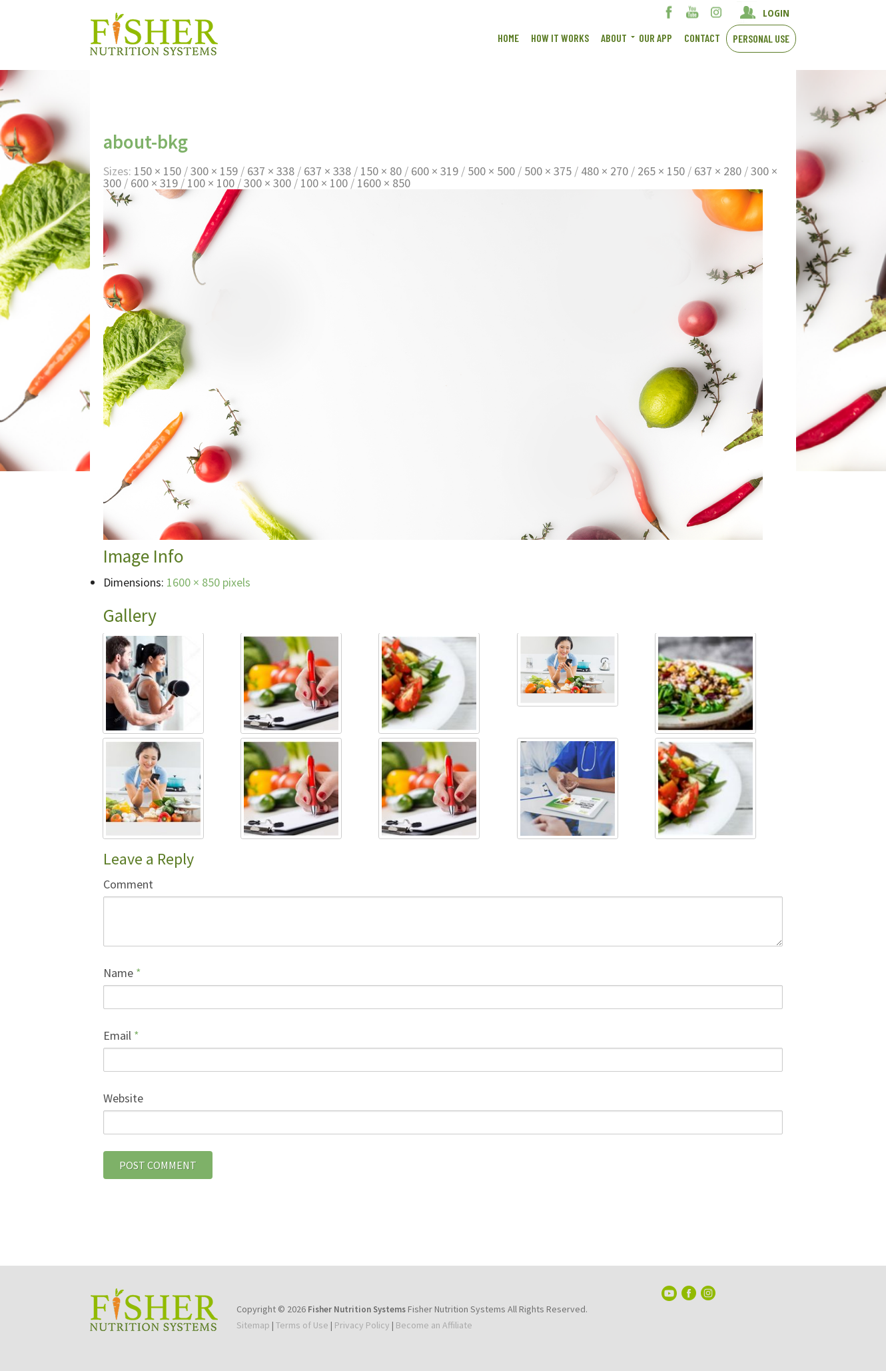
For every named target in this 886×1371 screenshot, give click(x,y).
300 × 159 (214, 171)
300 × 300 (267, 183)
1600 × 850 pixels (208, 582)
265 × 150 (661, 171)
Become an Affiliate (434, 1325)
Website (123, 1098)
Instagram (715, 12)
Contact (702, 37)
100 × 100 (210, 183)
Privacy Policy (362, 1325)
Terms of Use (302, 1325)
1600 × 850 (383, 183)
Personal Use (761, 38)
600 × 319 (434, 171)
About (614, 37)
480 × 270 (604, 171)
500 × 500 (491, 171)
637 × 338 (270, 171)
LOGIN (776, 12)
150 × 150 (157, 171)
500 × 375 (548, 171)
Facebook (669, 12)
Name (122, 972)
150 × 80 (381, 171)
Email (121, 1035)
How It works (560, 37)
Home (508, 37)
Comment (128, 884)
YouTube (692, 12)
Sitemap (253, 1325)
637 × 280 (717, 171)
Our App (655, 37)
